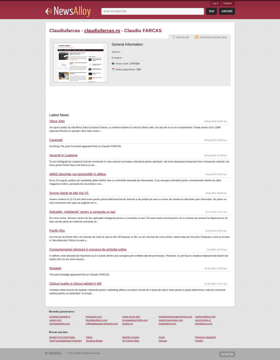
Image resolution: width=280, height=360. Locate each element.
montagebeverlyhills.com (135, 320)
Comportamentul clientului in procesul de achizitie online (88, 249)
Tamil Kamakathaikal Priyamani (65, 340)
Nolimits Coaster (130, 337)
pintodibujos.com (204, 323)
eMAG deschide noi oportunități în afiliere (77, 174)
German (163, 340)
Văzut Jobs (57, 121)
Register (227, 3)
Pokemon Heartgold (205, 337)
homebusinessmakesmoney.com (175, 316)
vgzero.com (55, 320)
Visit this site (182, 37)
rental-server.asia (131, 316)
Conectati (56, 140)
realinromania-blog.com (171, 320)
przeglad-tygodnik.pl (59, 316)
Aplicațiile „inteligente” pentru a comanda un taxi (82, 211)
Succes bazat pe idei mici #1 (69, 193)
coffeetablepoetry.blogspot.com (102, 323)
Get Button (227, 354)
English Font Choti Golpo (62, 337)
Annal (162, 337)
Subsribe (227, 11)
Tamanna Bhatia (94, 340)
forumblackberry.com (96, 320)
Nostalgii (55, 268)
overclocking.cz (203, 320)
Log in (215, 3)
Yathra (89, 337)
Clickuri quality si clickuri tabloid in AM (75, 283)
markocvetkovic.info (205, 316)
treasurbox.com (94, 316)
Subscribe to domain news (213, 37)
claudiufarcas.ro (102, 30)
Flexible (199, 340)
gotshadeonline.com (59, 323)
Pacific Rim (57, 230)
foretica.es (127, 323)
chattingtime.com (167, 323)
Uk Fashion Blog (130, 340)
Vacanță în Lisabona (63, 155)
